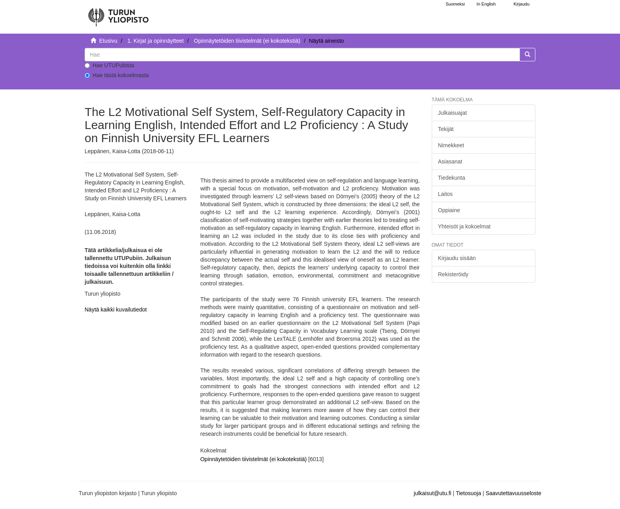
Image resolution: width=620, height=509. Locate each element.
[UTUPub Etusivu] (118, 14)
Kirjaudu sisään (457, 258)
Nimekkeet (451, 145)
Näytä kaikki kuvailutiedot (116, 309)
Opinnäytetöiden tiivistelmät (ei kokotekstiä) (247, 41)
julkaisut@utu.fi (432, 493)
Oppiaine (449, 210)
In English (485, 4)
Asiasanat (450, 161)
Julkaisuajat (452, 113)
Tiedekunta (451, 178)
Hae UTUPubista (109, 65)
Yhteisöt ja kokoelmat (464, 226)
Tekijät (446, 129)
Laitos (445, 194)
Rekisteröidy (453, 274)
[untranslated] (302, 54)
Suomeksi (455, 4)
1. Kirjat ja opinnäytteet (155, 41)
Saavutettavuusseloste (513, 493)
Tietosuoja (468, 493)
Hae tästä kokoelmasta (117, 75)
